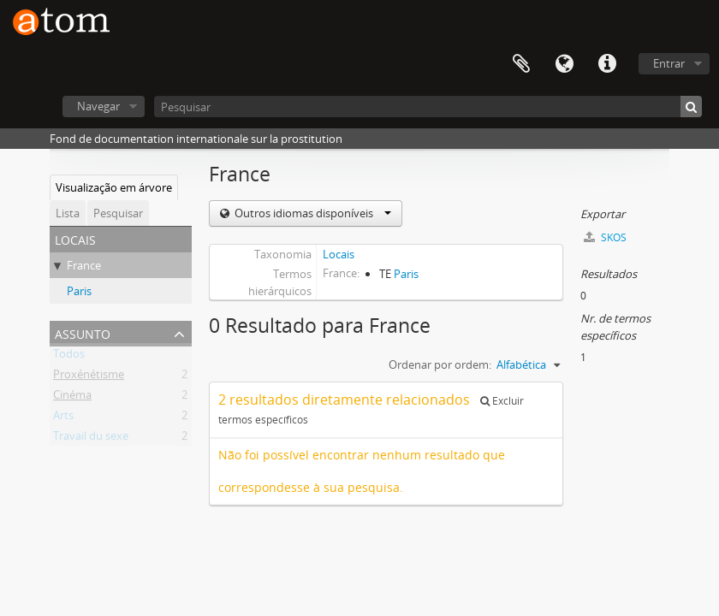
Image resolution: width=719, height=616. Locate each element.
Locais (338, 254)
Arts (63, 418)
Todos (69, 356)
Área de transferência (521, 64)
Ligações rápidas (606, 64)
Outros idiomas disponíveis (311, 213)
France (84, 265)
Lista (68, 213)
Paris (79, 291)
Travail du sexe (90, 439)
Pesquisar (118, 213)
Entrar (669, 63)
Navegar (98, 106)
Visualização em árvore (114, 187)
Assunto (82, 332)
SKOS (605, 237)
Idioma (564, 64)
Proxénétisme (88, 377)
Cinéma (72, 398)
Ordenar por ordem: (440, 364)
